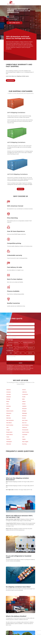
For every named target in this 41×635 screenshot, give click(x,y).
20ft (11, 353)
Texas (7, 437)
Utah (23, 437)
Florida (23, 396)
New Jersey (24, 420)
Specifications (10, 80)
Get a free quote (14, 23)
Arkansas (8, 392)
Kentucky (8, 406)
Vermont (8, 439)
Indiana (24, 401)
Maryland (24, 408)
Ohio (7, 427)
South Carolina (25, 432)
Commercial (21, 347)
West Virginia (25, 441)
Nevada (24, 418)
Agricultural (30, 347)
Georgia (8, 399)
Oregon (8, 429)
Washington (9, 441)
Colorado (8, 394)
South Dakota (9, 434)
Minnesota (8, 413)
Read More (20, 189)
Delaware (8, 396)
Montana (24, 415)
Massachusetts (9, 411)
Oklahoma (24, 427)
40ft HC (30, 353)
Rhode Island (9, 432)
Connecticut (25, 394)
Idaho (23, 399)
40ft (20, 353)
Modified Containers (28, 342)
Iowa (7, 404)
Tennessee (24, 434)
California (24, 392)
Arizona (24, 389)
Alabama (8, 389)
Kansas (23, 404)
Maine (7, 408)
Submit (20, 363)
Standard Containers (13, 342)
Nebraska (8, 418)
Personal (11, 347)
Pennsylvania (25, 429)
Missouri (8, 415)
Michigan (24, 411)
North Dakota (25, 425)
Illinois (7, 401)
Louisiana (24, 406)
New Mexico (9, 422)
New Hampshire (10, 420)
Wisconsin (8, 444)
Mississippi (24, 413)
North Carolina (9, 425)
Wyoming (24, 444)
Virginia (24, 439)
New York (24, 422)
